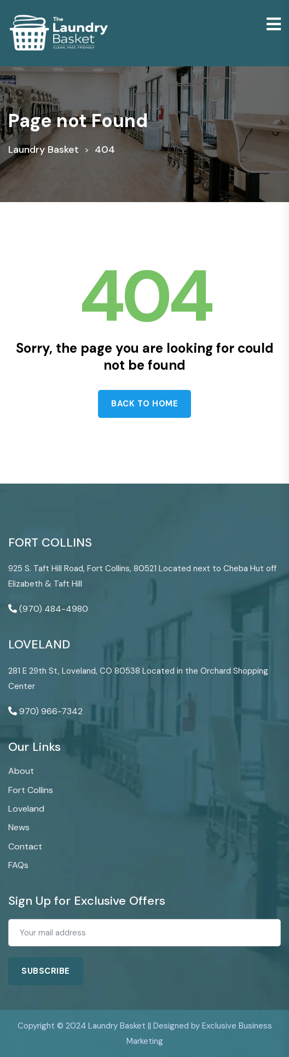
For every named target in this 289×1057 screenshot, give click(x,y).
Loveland (26, 808)
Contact (25, 846)
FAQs (18, 865)
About (21, 771)
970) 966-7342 (51, 711)
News (19, 827)
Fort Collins (30, 790)
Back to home (144, 403)
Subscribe (45, 971)
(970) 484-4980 (53, 608)
